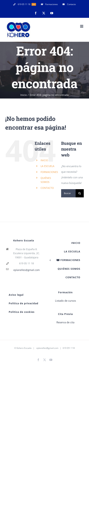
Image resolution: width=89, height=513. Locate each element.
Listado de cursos (65, 300)
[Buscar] (80, 193)
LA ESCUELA (47, 166)
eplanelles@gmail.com (26, 270)
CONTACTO (47, 188)
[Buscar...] (68, 193)
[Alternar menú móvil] (82, 26)
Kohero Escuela (24, 348)
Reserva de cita (65, 322)
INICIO (44, 160)
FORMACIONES (49, 172)
